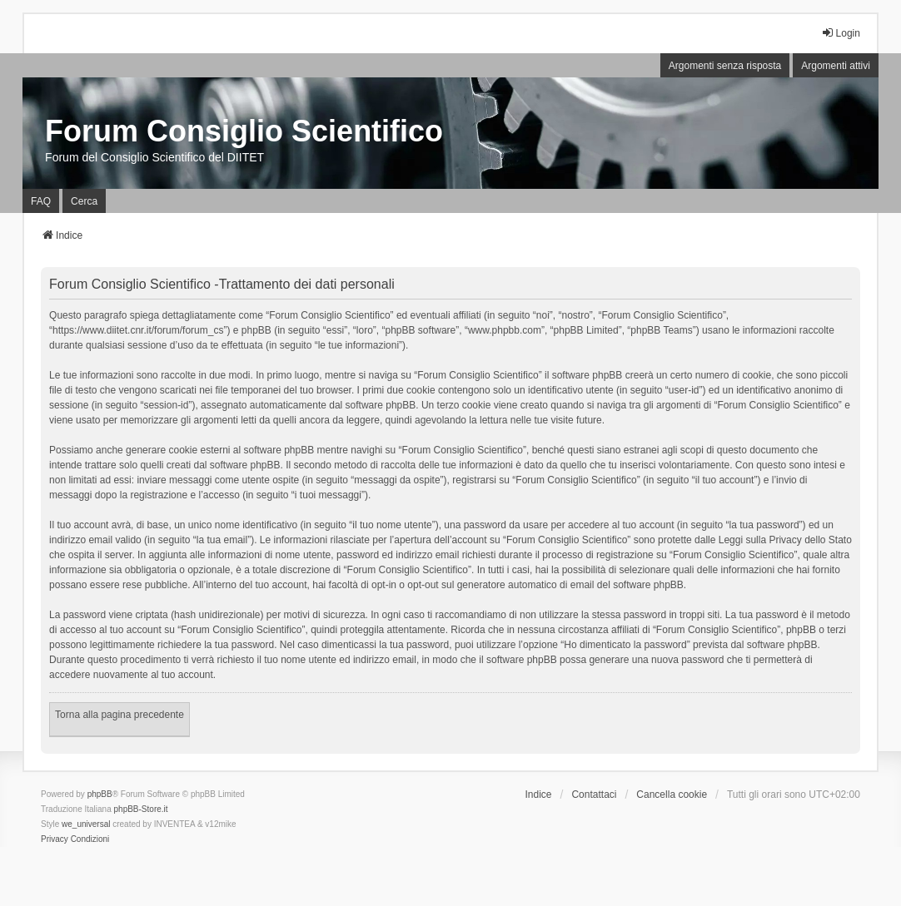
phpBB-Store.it (141, 809)
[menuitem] (54, 839)
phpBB (99, 794)
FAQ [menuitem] (41, 201)
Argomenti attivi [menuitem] (835, 66)
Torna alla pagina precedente (119, 714)
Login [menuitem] (840, 33)
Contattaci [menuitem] (593, 794)
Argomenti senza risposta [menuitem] (725, 66)
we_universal (86, 824)
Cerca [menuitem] (84, 201)
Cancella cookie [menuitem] (671, 794)
